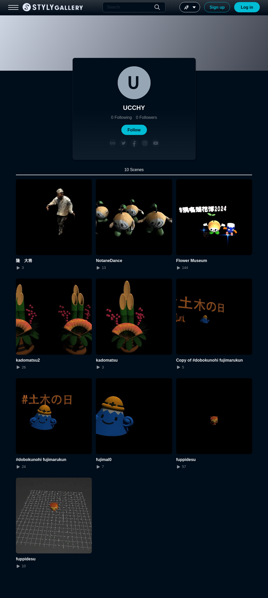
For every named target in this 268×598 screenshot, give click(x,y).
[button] (134, 130)
